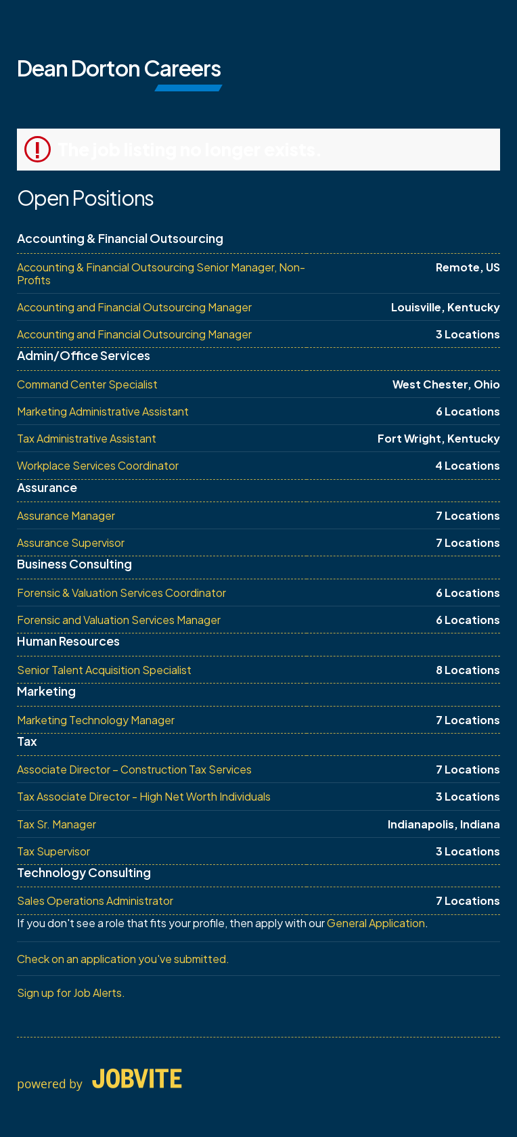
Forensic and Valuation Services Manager (119, 619)
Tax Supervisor (53, 851)
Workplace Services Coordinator (98, 465)
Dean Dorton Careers (119, 67)
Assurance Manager (66, 515)
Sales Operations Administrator (95, 900)
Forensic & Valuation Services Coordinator (121, 592)
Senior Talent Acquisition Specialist (104, 670)
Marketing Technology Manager (96, 720)
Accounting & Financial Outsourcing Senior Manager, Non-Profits (161, 273)
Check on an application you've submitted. (123, 959)
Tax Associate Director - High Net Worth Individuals (144, 796)
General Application (376, 923)
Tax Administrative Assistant (86, 438)
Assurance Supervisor (71, 542)
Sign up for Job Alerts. (71, 992)
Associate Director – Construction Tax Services (134, 769)
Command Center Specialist (87, 384)
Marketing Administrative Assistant (103, 411)
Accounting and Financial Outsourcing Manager (134, 307)
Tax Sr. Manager (56, 824)
